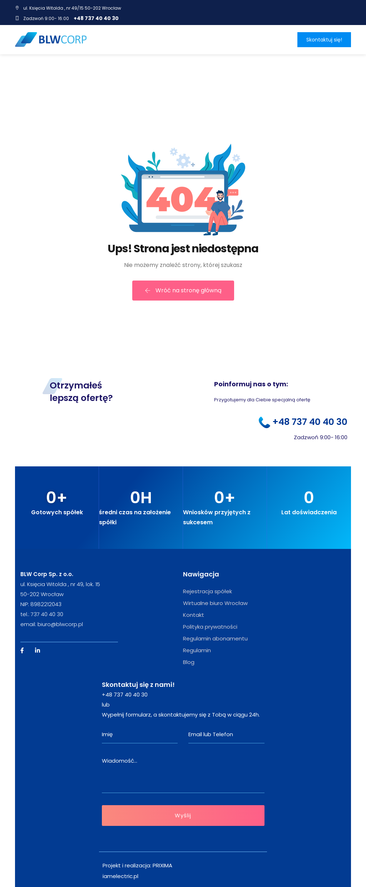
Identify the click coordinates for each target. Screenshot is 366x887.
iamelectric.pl (120, 876)
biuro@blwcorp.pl (60, 624)
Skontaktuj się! (324, 39)
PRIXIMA (162, 865)
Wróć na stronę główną (183, 290)
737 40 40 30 (47, 614)
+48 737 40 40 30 (96, 18)
